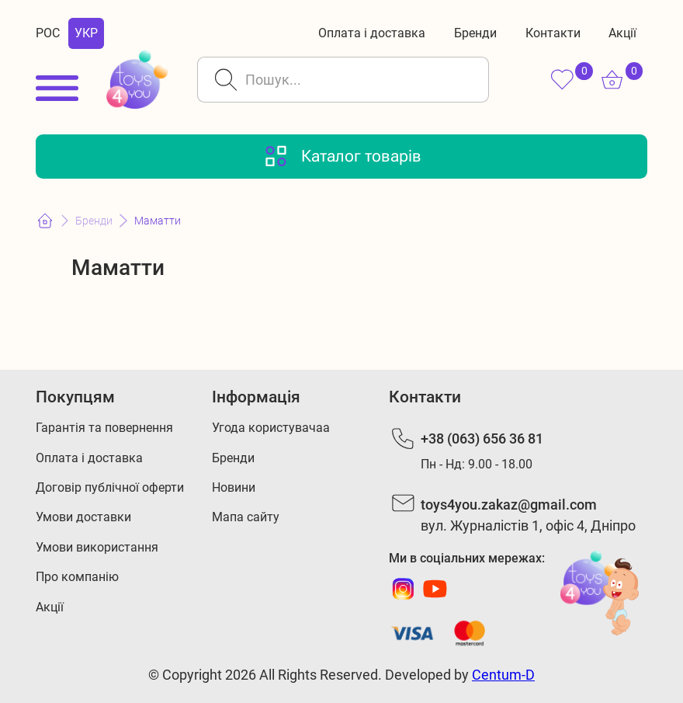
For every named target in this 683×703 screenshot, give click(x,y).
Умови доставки (83, 517)
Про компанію (77, 576)
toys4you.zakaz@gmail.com (509, 504)
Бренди (475, 33)
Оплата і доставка (371, 33)
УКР (86, 33)
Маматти (157, 220)
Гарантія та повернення (104, 427)
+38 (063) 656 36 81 (482, 438)
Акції (622, 33)
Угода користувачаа (271, 427)
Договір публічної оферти (110, 487)
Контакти (553, 33)
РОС (48, 33)
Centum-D (503, 674)
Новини (233, 487)
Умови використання (97, 547)
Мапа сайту (245, 517)
